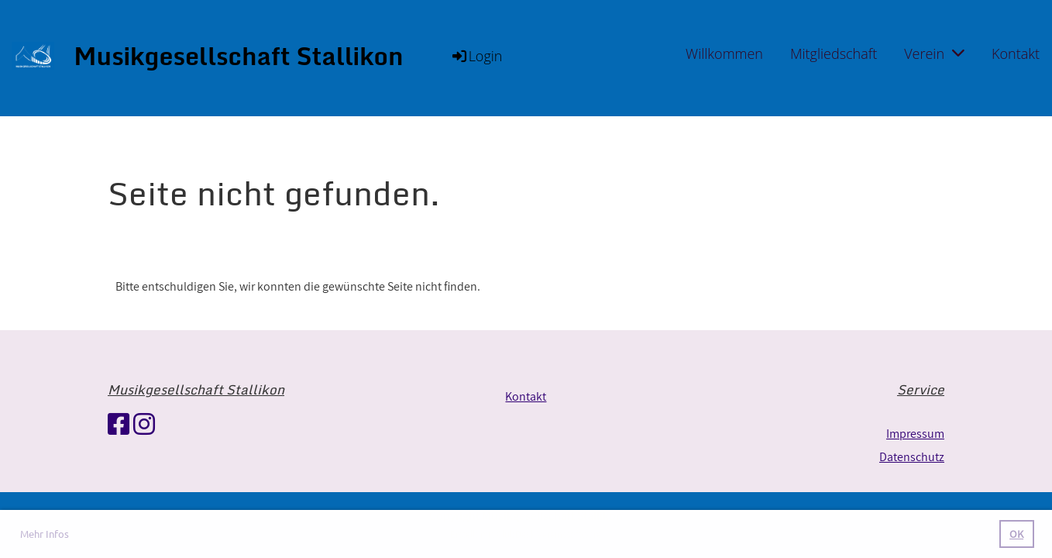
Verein (934, 53)
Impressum (915, 433)
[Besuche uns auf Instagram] (144, 424)
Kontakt (1016, 53)
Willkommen (724, 53)
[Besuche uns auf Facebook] (118, 424)
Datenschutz (911, 457)
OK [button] (1016, 533)
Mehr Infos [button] (44, 533)
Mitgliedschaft (833, 53)
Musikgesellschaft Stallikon (238, 56)
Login (476, 55)
